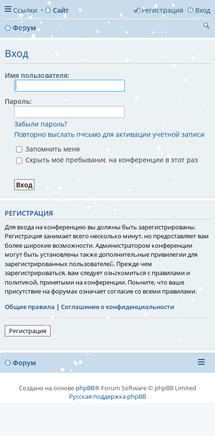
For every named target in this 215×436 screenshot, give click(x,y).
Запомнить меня (48, 148)
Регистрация (27, 331)
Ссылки (25, 10)
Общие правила (30, 306)
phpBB (85, 388)
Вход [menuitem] (202, 10)
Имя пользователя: (37, 75)
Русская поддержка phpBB (107, 396)
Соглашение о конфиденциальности (117, 306)
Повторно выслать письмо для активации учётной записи (109, 134)
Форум (24, 362)
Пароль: (18, 101)
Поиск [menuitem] (206, 27)
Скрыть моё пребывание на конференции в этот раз (107, 159)
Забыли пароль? (40, 123)
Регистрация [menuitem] (162, 10)
